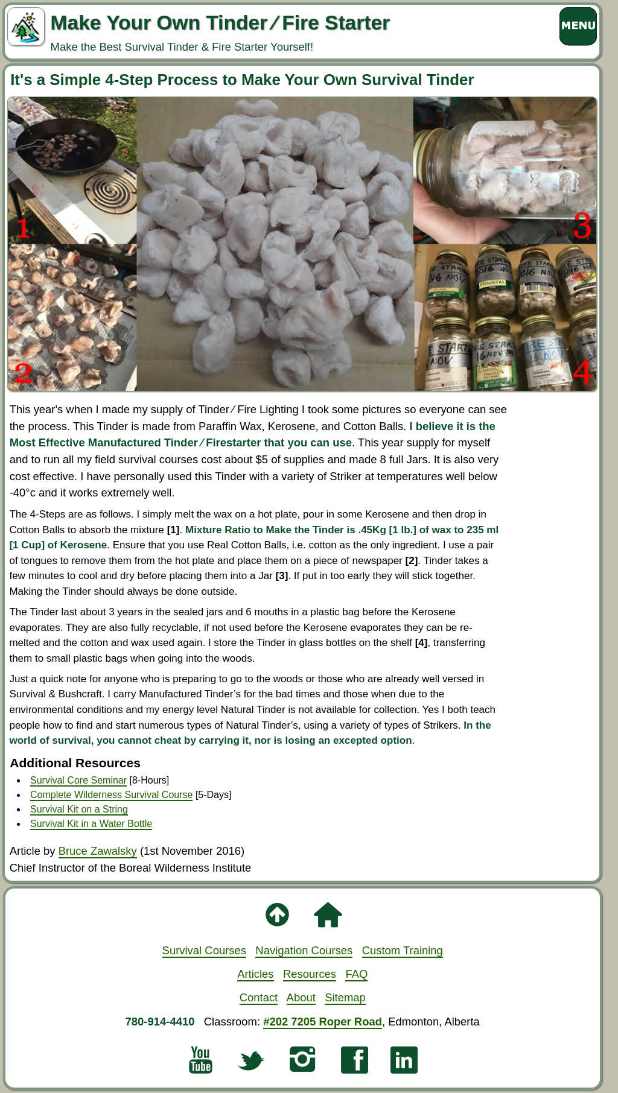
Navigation (303, 950)
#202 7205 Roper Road (322, 1021)
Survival (204, 950)
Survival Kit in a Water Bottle (91, 824)
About (301, 997)
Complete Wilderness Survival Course (111, 795)
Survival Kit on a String (79, 809)
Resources (309, 974)
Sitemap (345, 997)
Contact (259, 997)
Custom (402, 950)
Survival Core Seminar (78, 780)
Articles (255, 974)
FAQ (356, 974)
